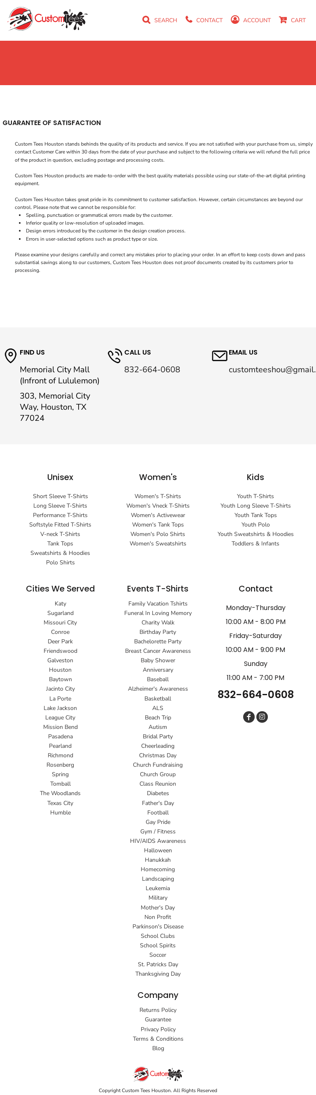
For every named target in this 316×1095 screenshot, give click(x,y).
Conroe (60, 632)
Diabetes (158, 793)
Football (158, 813)
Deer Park (60, 641)
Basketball (157, 699)
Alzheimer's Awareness (158, 689)
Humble (60, 813)
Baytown (60, 679)
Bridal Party (158, 736)
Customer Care (49, 151)
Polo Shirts (60, 562)
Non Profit (157, 917)
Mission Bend (60, 727)
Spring (60, 774)
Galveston (60, 660)
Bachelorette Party (157, 641)
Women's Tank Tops (158, 525)
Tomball (60, 784)
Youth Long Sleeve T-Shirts (256, 506)
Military (158, 898)
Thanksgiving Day (158, 974)
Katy (60, 604)
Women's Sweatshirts (158, 544)
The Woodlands (60, 793)
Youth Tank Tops (256, 515)
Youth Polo (256, 525)
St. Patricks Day (158, 964)
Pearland (60, 746)
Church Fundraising (158, 765)
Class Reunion (157, 784)
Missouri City (60, 622)
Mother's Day (158, 908)
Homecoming (158, 869)
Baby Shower (158, 660)
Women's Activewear (158, 515)
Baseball (158, 679)
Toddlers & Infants (255, 544)
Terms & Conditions (158, 1039)
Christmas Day (158, 755)
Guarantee (158, 1019)
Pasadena (60, 736)
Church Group (158, 774)
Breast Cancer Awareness (158, 651)
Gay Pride (158, 822)
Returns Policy (158, 1010)
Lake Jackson (60, 708)
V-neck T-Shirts (60, 534)
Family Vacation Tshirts (158, 604)
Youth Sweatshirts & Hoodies (256, 534)
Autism (158, 727)
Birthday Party (157, 632)
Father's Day (158, 803)
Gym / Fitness (158, 831)
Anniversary (158, 670)
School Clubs (158, 936)
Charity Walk (158, 622)
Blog (158, 1048)
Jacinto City (60, 689)
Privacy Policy (158, 1029)
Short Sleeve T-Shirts (60, 496)
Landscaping (158, 879)
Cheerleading (157, 746)
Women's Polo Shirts (157, 534)
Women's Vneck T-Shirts (158, 506)
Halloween (158, 850)
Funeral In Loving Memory (158, 613)
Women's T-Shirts (158, 496)
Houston (60, 670)
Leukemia (158, 888)
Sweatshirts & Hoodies (60, 553)
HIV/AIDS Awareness (158, 841)
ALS (157, 708)
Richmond (60, 755)
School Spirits (158, 945)
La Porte (60, 699)
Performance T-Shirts (60, 515)
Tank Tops (60, 544)
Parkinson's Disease (158, 926)
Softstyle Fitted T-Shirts (60, 525)
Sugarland (60, 613)
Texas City (60, 803)
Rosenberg (60, 765)
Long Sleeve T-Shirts (60, 506)
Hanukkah (158, 860)
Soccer (157, 955)
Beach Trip (158, 717)
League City (60, 717)
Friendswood (60, 651)
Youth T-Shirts (255, 496)
